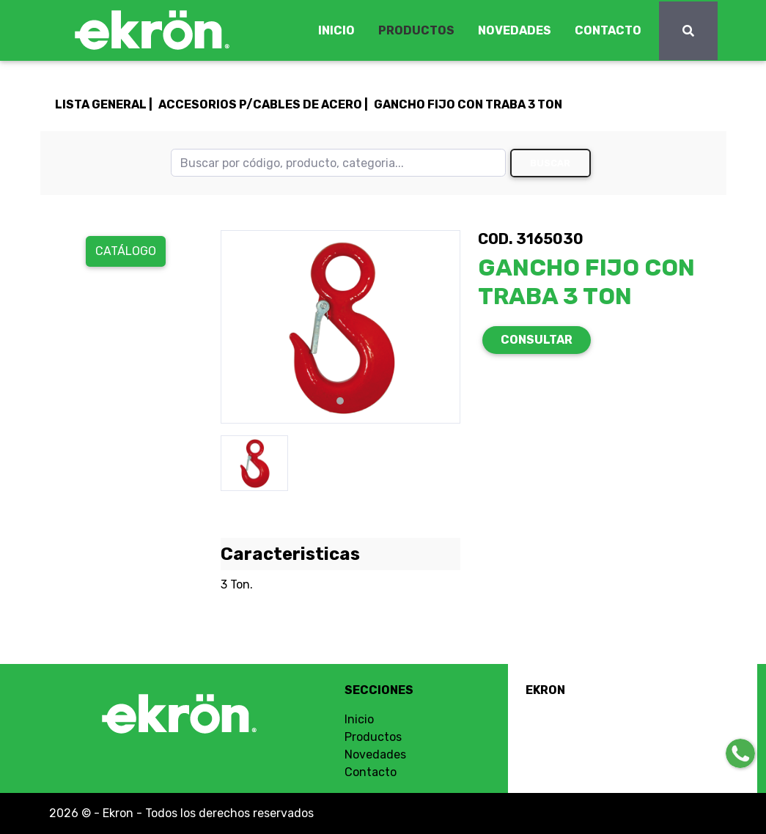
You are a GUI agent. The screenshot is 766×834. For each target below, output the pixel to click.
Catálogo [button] (125, 251)
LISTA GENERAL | (103, 104)
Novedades (375, 754)
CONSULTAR (536, 340)
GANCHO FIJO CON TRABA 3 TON (468, 104)
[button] (239, 327)
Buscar (550, 163)
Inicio (359, 719)
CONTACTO (608, 30)
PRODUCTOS (416, 30)
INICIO (336, 30)
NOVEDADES (514, 30)
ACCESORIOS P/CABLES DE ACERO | (263, 104)
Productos (373, 737)
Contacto (371, 772)
